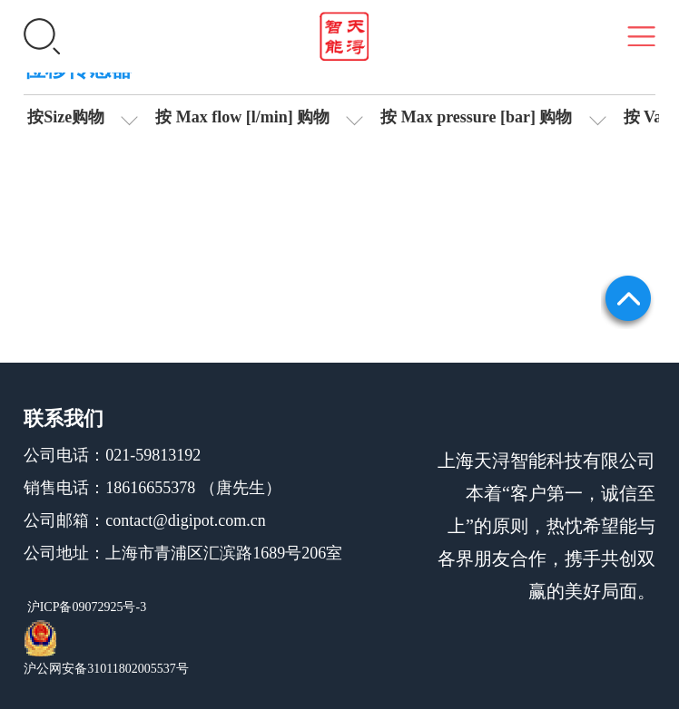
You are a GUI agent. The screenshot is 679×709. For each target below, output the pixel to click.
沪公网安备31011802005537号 (106, 668)
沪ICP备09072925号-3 (85, 607)
